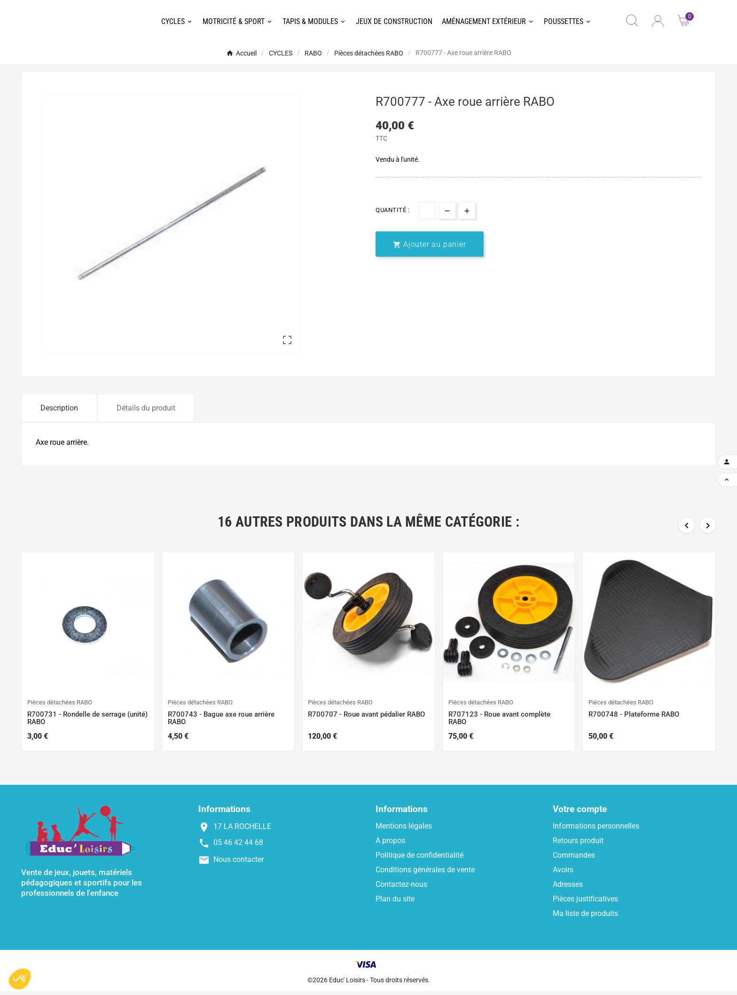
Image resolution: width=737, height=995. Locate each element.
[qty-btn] (447, 213)
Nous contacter (238, 863)
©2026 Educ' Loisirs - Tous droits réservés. (368, 983)
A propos (390, 844)
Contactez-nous (401, 888)
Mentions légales (404, 829)
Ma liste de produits (585, 917)
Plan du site (395, 902)
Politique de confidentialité (419, 858)
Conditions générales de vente (425, 873)
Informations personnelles (596, 829)
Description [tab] (59, 411)
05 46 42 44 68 (238, 846)
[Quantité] (427, 213)
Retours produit (578, 844)
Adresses (568, 888)
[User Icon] (658, 23)
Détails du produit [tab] (146, 411)
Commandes (574, 858)
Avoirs (563, 873)
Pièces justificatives (585, 902)
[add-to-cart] (430, 248)
